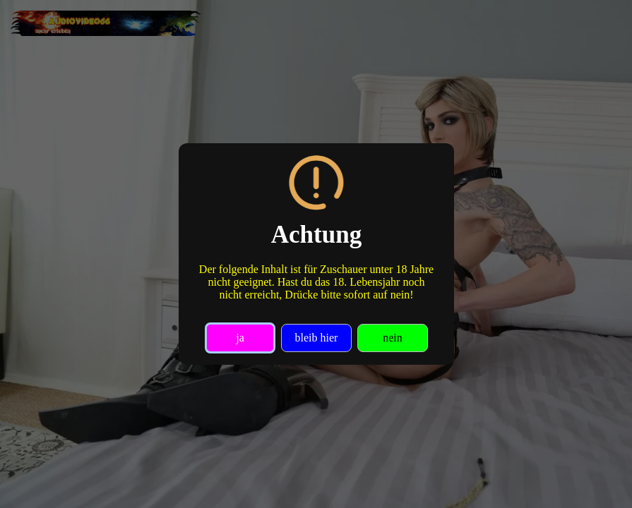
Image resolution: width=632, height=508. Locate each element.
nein (393, 338)
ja (240, 338)
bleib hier (316, 338)
